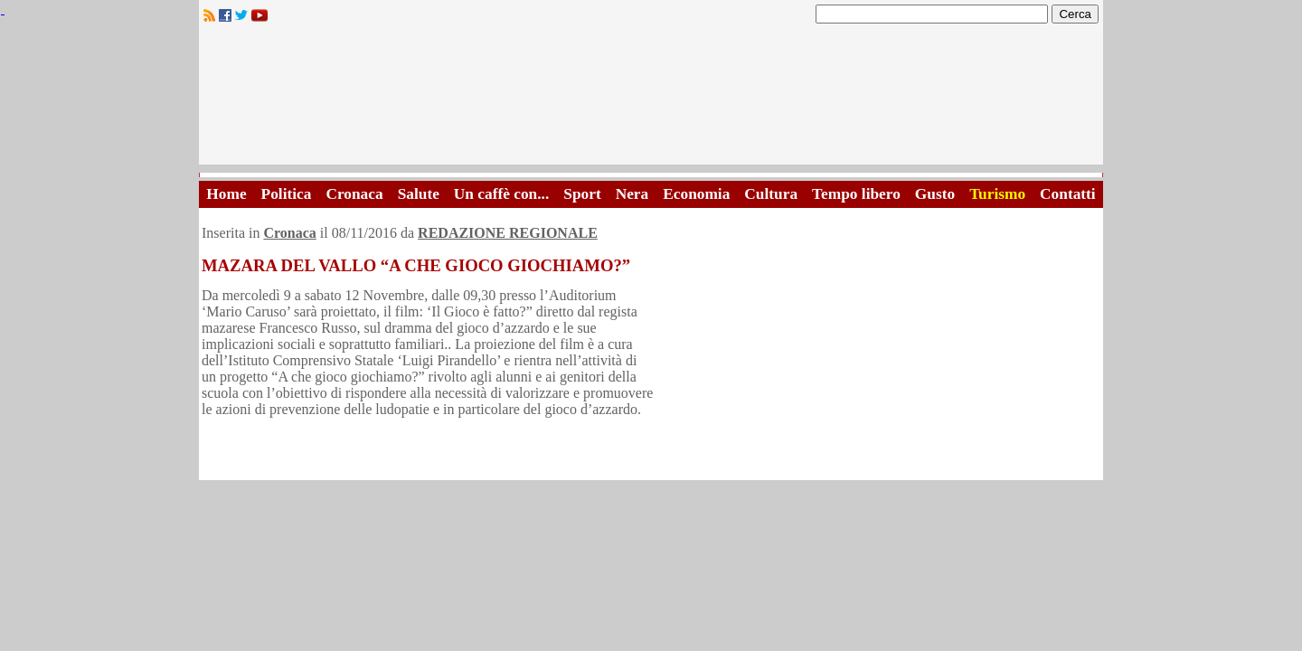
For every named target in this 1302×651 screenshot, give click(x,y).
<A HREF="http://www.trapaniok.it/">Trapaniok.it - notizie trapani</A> (651, 99)
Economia (696, 194)
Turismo (997, 194)
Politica (286, 194)
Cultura (770, 194)
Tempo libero (856, 194)
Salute (418, 194)
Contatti (1068, 194)
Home (226, 194)
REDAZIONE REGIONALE (508, 233)
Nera (632, 194)
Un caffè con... (501, 194)
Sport (581, 194)
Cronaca (354, 194)
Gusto (935, 194)
